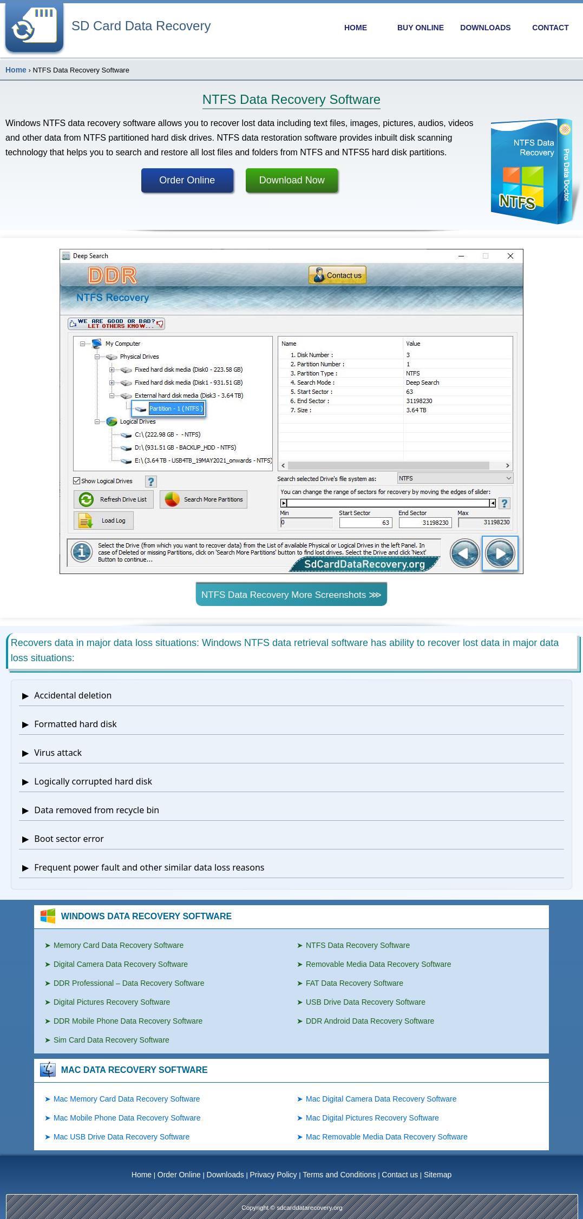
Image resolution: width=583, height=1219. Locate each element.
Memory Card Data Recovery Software (119, 945)
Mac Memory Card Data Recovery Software (127, 1099)
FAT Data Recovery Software (354, 983)
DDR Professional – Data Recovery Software (129, 983)
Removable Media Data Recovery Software (378, 964)
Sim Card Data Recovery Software (111, 1040)
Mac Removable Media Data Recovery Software (387, 1136)
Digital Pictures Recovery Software (112, 1002)
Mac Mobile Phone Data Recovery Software (127, 1117)
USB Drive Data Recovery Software (365, 1002)
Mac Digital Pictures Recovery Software (372, 1117)
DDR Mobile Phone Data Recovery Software (128, 1021)
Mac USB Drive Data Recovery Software (121, 1136)
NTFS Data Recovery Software (358, 945)
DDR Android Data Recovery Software (370, 1021)
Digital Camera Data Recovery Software (121, 964)
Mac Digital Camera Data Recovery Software (381, 1099)
